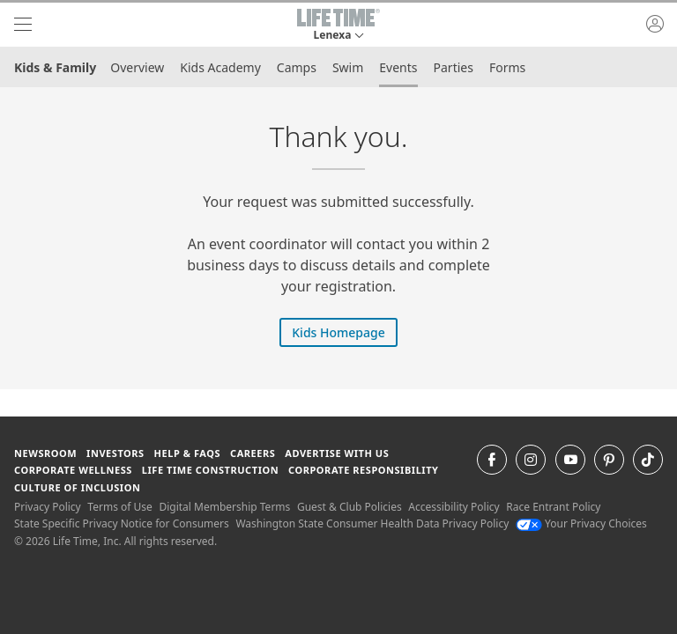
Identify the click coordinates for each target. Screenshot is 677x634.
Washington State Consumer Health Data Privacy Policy (372, 523)
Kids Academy (220, 67)
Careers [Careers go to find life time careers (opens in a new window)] (252, 453)
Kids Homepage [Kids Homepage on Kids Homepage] (338, 332)
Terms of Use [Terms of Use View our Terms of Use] (119, 506)
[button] (338, 25)
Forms (507, 67)
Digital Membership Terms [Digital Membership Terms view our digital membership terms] (224, 506)
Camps (296, 67)
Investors (115, 453)
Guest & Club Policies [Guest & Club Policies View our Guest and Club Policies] (349, 506)
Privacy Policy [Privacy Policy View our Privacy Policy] (47, 506)
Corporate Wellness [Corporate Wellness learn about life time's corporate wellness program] (73, 469)
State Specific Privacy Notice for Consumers (121, 523)
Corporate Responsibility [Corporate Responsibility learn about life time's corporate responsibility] (363, 469)
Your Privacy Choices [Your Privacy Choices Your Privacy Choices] (581, 523)
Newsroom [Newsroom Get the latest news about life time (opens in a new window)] (45, 453)
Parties (453, 67)
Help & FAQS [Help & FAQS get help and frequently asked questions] (187, 453)
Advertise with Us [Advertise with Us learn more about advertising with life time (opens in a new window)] (337, 453)
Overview (137, 67)
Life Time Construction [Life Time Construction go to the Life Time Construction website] (210, 469)
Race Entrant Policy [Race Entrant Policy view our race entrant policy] (553, 506)
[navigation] (23, 25)
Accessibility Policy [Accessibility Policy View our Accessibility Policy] (453, 506)
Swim (347, 67)
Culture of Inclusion (77, 487)
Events (398, 67)
